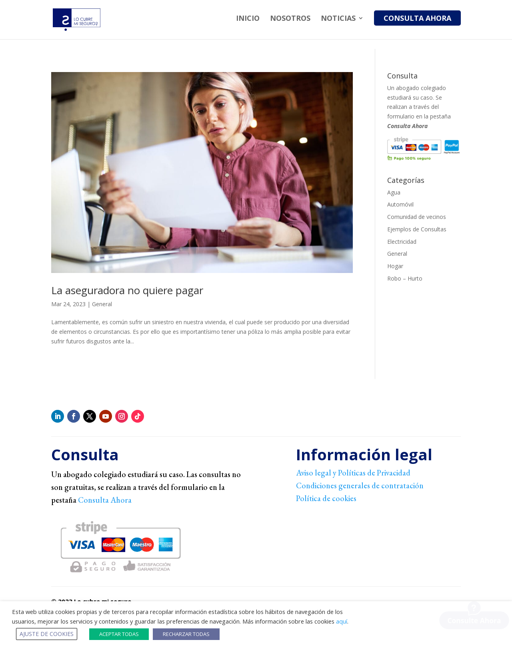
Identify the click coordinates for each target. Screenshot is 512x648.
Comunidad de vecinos (416, 217)
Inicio (248, 19)
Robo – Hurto (404, 278)
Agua (393, 192)
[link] (378, 529)
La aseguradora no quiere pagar (127, 290)
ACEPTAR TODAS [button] (119, 634)
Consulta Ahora (417, 18)
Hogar (395, 266)
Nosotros (290, 19)
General (102, 304)
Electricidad (401, 241)
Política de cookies (326, 498)
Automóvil (400, 204)
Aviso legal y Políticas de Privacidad (353, 472)
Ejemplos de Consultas (416, 229)
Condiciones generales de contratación (360, 485)
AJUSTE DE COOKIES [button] (47, 634)
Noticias (338, 19)
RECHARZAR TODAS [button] (186, 634)
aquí (341, 621)
